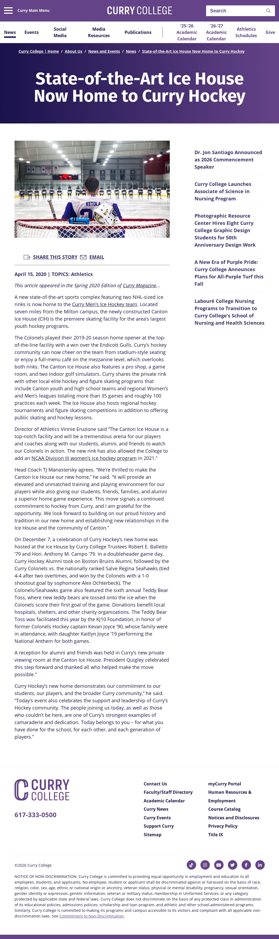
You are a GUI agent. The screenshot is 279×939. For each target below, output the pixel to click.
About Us (73, 51)
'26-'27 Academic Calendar (216, 32)
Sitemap (152, 835)
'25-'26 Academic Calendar (186, 32)
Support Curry (159, 826)
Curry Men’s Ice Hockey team (104, 304)
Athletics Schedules (246, 32)
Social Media (60, 32)
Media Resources (99, 32)
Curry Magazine (139, 285)
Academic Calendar (164, 801)
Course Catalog (224, 809)
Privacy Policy (223, 826)
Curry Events (157, 818)
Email (92, 256)
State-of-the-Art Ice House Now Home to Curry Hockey (193, 51)
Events (31, 32)
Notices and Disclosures (233, 818)
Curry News (156, 809)
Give (270, 32)
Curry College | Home (39, 51)
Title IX (215, 835)
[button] (268, 11)
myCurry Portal (224, 784)
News (10, 32)
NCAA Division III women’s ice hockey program (84, 458)
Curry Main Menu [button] (33, 10)
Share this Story (50, 256)
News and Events (104, 51)
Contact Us (155, 784)
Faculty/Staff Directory (168, 792)
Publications (138, 32)
